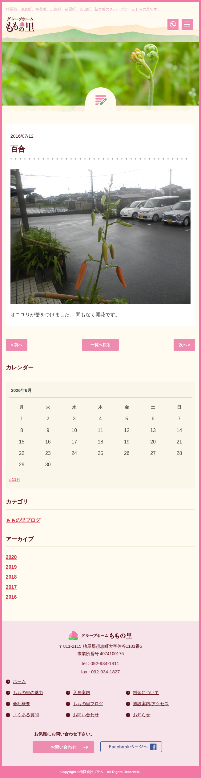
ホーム (19, 681)
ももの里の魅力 (28, 692)
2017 (11, 587)
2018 (11, 577)
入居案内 (81, 692)
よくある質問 (26, 714)
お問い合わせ (86, 714)
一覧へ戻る (100, 345)
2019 (11, 567)
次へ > (184, 345)
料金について (146, 692)
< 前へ (16, 345)
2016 (11, 597)
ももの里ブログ (23, 520)
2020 (11, 557)
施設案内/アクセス (151, 703)
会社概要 (21, 703)
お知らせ (141, 714)
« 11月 (14, 479)
